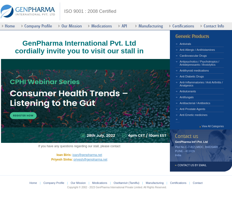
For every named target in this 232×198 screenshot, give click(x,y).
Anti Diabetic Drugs (192, 76)
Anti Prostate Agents (192, 109)
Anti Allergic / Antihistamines (197, 49)
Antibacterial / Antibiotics (195, 103)
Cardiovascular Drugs (193, 55)
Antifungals (187, 97)
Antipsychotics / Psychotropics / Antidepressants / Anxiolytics (199, 63)
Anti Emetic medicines (193, 114)
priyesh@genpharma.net (91, 159)
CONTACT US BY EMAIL (192, 165)
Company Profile (53, 182)
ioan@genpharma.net (87, 155)
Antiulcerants (188, 91)
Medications (99, 182)
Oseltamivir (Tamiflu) (126, 182)
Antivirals (185, 43)
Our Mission (78, 182)
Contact (197, 182)
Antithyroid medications (194, 70)
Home (33, 182)
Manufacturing (155, 182)
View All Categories (213, 126)
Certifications (178, 182)
